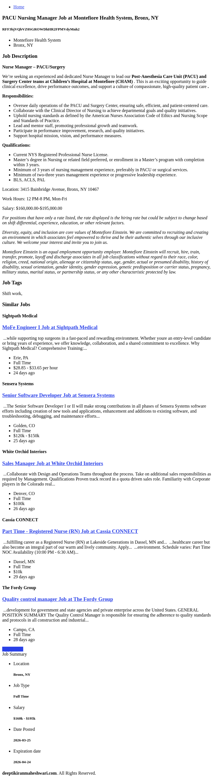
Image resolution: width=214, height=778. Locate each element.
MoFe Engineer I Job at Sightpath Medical (50, 327)
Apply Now (12, 649)
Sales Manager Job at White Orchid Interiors (52, 463)
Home (18, 6)
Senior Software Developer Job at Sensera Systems (58, 395)
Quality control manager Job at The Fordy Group (57, 599)
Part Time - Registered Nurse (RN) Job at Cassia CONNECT (70, 531)
